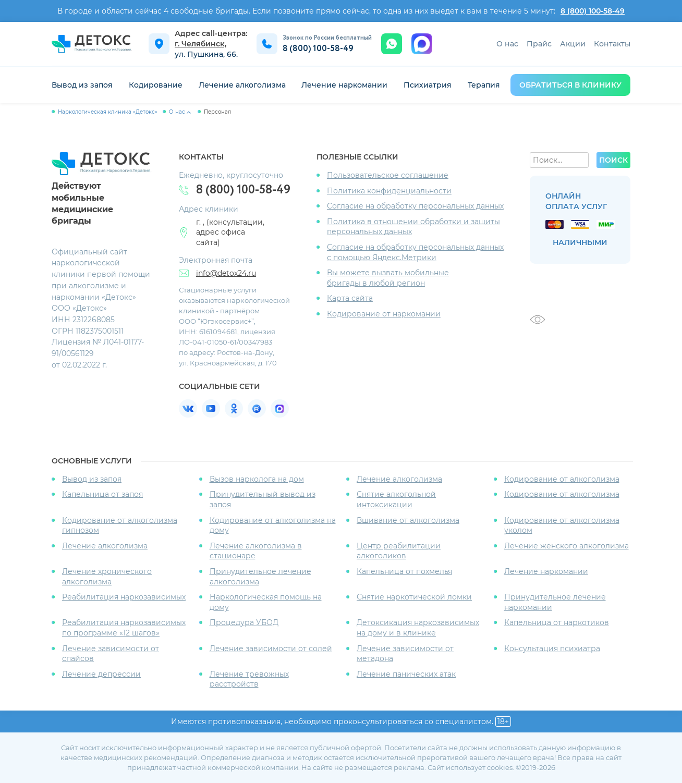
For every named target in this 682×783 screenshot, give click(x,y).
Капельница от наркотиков (556, 622)
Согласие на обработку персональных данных (415, 206)
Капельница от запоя (102, 494)
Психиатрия (428, 85)
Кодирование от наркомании (384, 314)
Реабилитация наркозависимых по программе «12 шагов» (124, 628)
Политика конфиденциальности (389, 190)
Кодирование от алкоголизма (561, 479)
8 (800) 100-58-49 (593, 11)
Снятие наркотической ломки (414, 597)
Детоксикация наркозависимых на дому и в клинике (418, 628)
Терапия (484, 85)
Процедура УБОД (244, 622)
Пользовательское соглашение (387, 175)
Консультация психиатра (552, 648)
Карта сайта (350, 298)
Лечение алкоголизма (242, 85)
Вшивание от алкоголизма (408, 520)
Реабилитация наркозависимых (124, 597)
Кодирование (155, 85)
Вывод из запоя (82, 85)
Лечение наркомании (344, 85)
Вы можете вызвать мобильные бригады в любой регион (388, 278)
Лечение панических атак (406, 674)
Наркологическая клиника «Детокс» (107, 111)
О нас (507, 43)
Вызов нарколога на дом (257, 479)
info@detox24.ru (226, 273)
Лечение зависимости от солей (271, 648)
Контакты (612, 43)
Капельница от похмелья (404, 571)
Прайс (539, 43)
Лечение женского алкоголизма (566, 545)
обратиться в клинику (570, 85)
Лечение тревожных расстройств (249, 679)
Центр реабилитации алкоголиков (399, 551)
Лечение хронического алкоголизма (107, 576)
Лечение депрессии (101, 674)
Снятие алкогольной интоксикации (396, 499)
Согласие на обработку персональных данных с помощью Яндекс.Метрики (415, 252)
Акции (573, 43)
